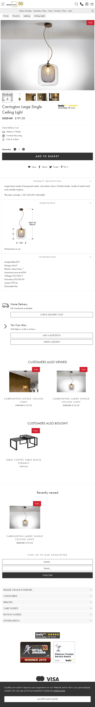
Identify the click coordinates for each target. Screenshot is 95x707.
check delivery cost (51, 314)
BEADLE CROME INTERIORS (18, 589)
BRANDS (8, 602)
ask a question (52, 335)
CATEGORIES (10, 596)
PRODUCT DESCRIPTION (47, 181)
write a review (52, 341)
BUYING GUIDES (12, 614)
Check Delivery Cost (10, 127)
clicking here (59, 690)
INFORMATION (47, 257)
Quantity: (6, 149)
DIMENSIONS (47, 203)
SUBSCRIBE (48, 575)
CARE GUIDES (11, 608)
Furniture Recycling (12, 135)
